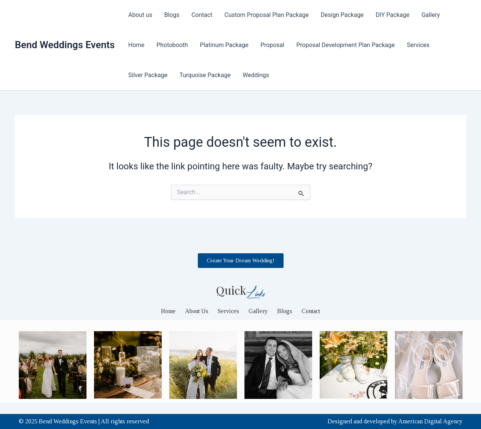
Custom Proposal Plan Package (267, 14)
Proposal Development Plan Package (345, 45)
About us (140, 14)
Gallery (431, 14)
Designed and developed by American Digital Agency (395, 421)
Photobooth (172, 45)
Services (418, 45)
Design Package (342, 14)
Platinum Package (224, 45)
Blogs (171, 14)
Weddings (256, 75)
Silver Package (147, 75)
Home (136, 45)
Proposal (272, 45)
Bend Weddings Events (65, 44)
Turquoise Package (205, 75)
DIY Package (393, 14)
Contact (201, 14)
